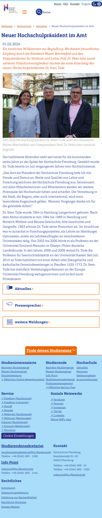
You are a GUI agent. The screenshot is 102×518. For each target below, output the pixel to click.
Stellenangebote (86, 375)
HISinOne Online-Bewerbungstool (24, 379)
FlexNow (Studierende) (18, 398)
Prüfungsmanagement (59, 383)
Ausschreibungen (87, 379)
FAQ (65, 4)
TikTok (57, 411)
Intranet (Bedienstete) (17, 426)
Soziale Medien (10, 507)
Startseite (7, 26)
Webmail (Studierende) (18, 414)
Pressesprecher (28, 305)
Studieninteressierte (18, 362)
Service (7, 393)
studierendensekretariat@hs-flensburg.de (26, 452)
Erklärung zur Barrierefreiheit (19, 497)
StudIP (8, 406)
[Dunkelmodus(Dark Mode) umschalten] (96, 3)
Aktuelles (41, 26)
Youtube (58, 403)
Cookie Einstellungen (18, 436)
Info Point (51, 375)
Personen (82, 371)
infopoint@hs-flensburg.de (17, 469)
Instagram (59, 407)
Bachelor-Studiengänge (15, 367)
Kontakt (75, 4)
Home (57, 4)
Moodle (8, 410)
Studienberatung (11, 375)
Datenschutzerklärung (14, 492)
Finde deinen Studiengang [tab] (51, 350)
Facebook (59, 399)
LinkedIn (58, 415)
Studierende (56, 362)
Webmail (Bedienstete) (17, 418)
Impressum (8, 488)
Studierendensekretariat (60, 379)
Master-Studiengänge (14, 371)
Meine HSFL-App (61, 419)
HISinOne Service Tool (62, 387)
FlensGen (9, 430)
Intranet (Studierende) (14, 422)
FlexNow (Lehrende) (16, 402)
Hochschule (24, 26)
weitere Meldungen (31, 322)
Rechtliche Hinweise (13, 502)
